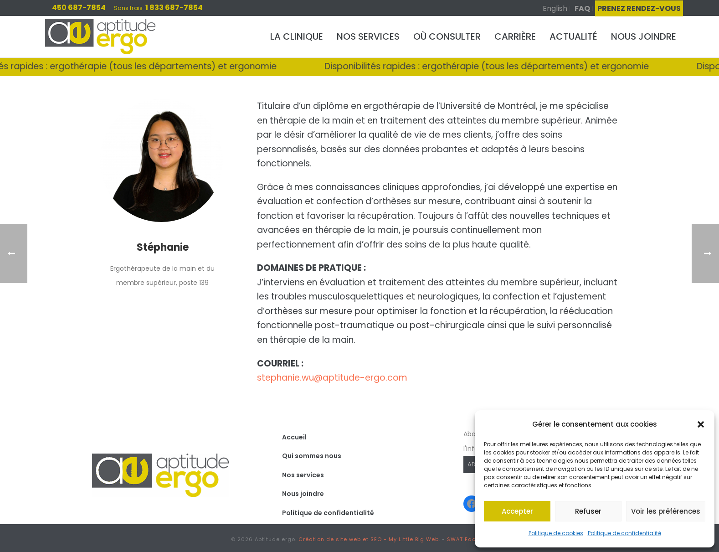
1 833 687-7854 (174, 7)
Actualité (573, 36)
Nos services (368, 36)
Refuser (588, 511)
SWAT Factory (467, 539)
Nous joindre (643, 36)
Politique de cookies (556, 533)
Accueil (294, 437)
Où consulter (447, 36)
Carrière (515, 36)
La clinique (296, 36)
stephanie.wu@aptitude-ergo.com (332, 377)
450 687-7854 (79, 7)
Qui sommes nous (311, 455)
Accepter (517, 511)
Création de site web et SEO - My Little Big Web (368, 539)
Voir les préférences (665, 511)
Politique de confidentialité (624, 533)
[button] (700, 424)
